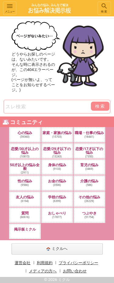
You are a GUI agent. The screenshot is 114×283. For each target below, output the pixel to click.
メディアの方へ (43, 271)
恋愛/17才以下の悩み (89, 152)
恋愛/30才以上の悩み (24, 152)
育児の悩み (89, 166)
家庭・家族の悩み (57, 134)
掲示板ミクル (25, 229)
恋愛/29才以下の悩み (57, 152)
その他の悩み (89, 199)
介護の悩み (89, 183)
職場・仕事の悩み (89, 134)
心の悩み (25, 134)
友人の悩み (25, 199)
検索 (104, 7)
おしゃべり (57, 215)
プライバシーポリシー (78, 263)
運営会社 (22, 263)
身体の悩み (57, 166)
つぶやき (89, 215)
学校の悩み (57, 199)
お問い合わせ (75, 271)
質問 (25, 215)
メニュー (10, 7)
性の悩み (25, 183)
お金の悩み (57, 183)
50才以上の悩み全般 (25, 168)
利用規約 (45, 263)
